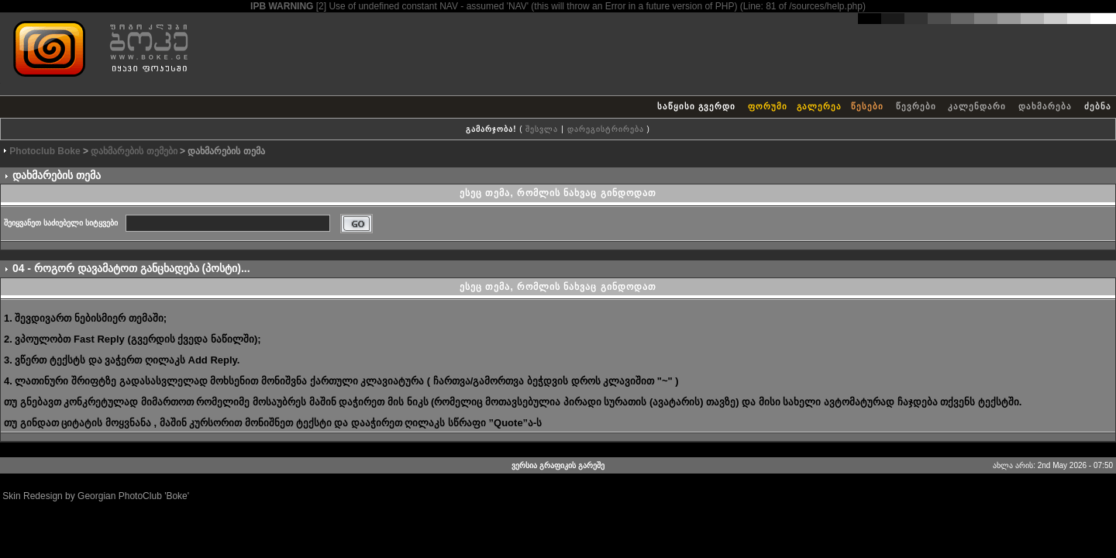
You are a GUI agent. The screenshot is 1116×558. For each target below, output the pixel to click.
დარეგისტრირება (605, 129)
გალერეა (819, 106)
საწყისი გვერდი (696, 106)
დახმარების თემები (134, 151)
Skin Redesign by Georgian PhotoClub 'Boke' (95, 496)
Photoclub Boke (44, 151)
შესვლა (541, 129)
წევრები (916, 106)
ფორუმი (767, 106)
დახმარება (1045, 106)
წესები (867, 106)
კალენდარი (977, 106)
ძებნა (1097, 106)
